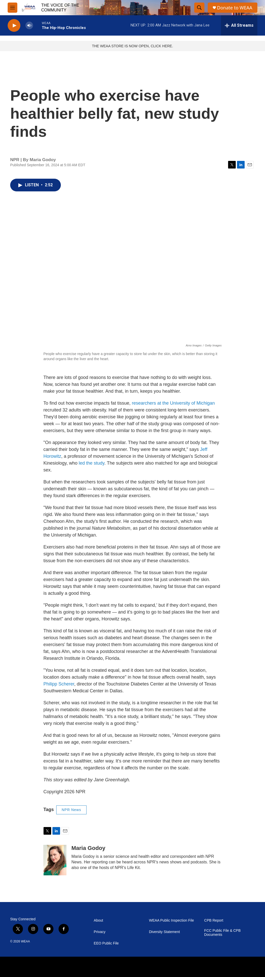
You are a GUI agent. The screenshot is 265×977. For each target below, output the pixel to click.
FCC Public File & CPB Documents (222, 933)
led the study (91, 463)
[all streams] (239, 25)
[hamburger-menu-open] (12, 8)
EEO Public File (106, 943)
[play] (14, 25)
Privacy (99, 932)
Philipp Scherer (59, 683)
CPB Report (213, 920)
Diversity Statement (164, 932)
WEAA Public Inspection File (171, 920)
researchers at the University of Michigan (173, 403)
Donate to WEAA (234, 7)
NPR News (71, 810)
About (98, 920)
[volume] (29, 25)
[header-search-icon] (199, 8)
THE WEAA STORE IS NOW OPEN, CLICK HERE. (132, 46)
